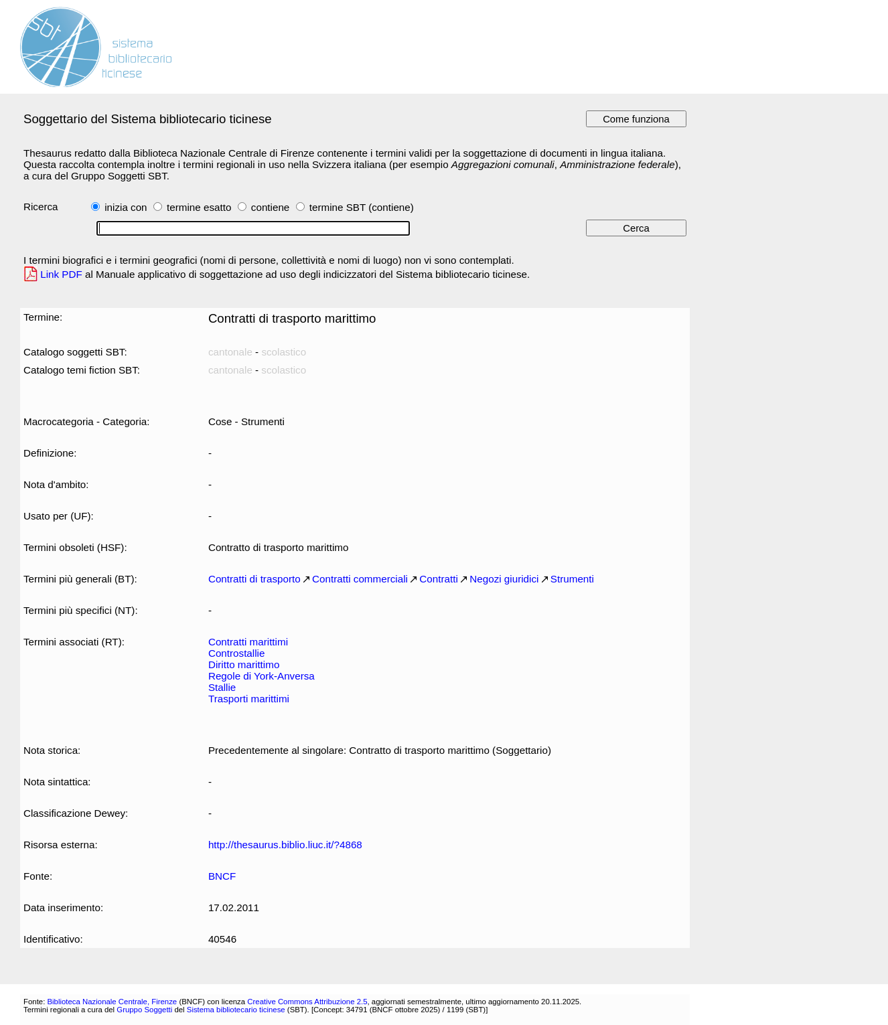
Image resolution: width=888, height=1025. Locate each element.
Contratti (438, 578)
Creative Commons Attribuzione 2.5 (307, 1002)
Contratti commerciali (360, 578)
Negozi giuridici (503, 578)
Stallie (222, 687)
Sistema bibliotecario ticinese (236, 1010)
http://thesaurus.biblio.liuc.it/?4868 (285, 844)
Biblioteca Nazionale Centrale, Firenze (112, 1002)
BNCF (222, 876)
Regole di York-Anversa (261, 676)
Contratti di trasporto (254, 578)
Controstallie (236, 653)
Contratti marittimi (248, 641)
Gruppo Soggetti (144, 1010)
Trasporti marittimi (248, 698)
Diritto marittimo (243, 664)
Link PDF (61, 274)
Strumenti (572, 578)
